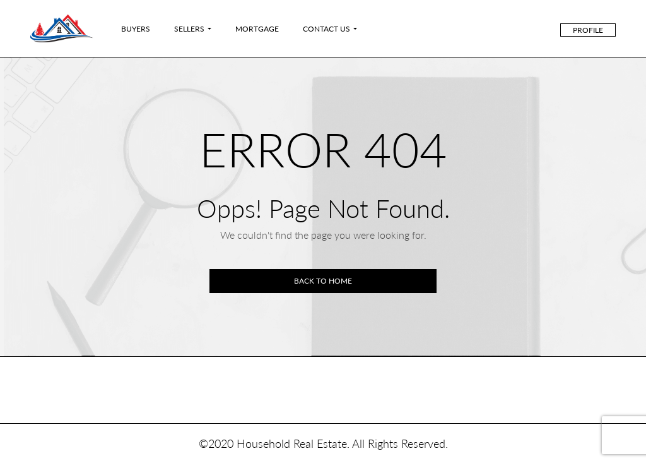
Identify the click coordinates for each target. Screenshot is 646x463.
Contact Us (326, 28)
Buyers (135, 28)
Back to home (323, 281)
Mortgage (257, 28)
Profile (588, 30)
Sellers (189, 28)
